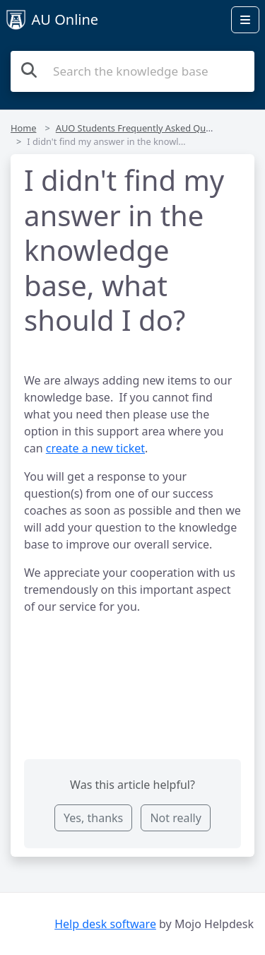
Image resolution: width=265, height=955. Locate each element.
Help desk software (105, 924)
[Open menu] (245, 19)
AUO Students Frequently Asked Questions (146, 128)
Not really (175, 818)
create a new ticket (95, 448)
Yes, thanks (93, 818)
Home (23, 128)
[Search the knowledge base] (132, 71)
